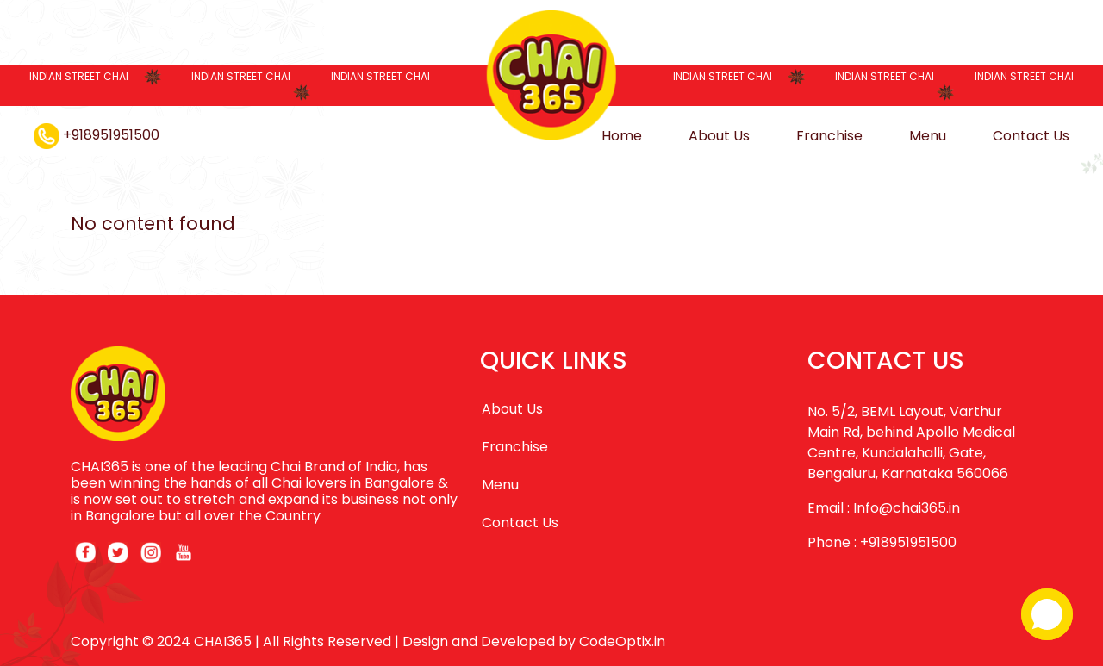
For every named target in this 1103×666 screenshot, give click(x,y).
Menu (927, 136)
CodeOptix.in (622, 641)
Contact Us (1031, 136)
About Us (719, 136)
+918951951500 (96, 135)
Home (621, 136)
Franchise (829, 136)
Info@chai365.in (906, 508)
